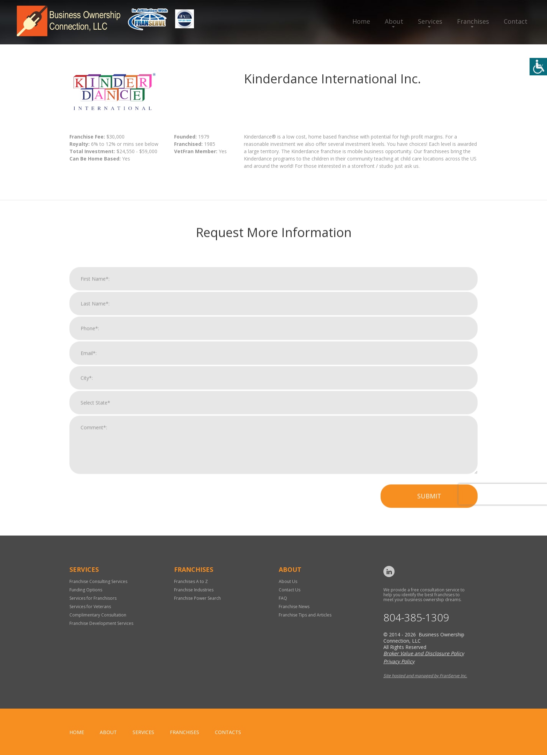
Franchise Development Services (101, 623)
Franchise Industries (193, 590)
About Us (288, 581)
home (76, 732)
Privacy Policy (398, 661)
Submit (429, 503)
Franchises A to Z (191, 581)
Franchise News (294, 607)
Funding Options (85, 590)
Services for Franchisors (93, 598)
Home (361, 21)
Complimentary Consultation (97, 615)
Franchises (473, 21)
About (394, 21)
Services (430, 21)
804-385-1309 (416, 618)
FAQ (283, 598)
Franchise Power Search (197, 598)
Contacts (228, 732)
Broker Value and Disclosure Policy (423, 653)
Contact (515, 21)
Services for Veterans (90, 607)
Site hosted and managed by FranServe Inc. (425, 676)
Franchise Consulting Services (98, 581)
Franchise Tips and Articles (305, 615)
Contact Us (289, 590)
